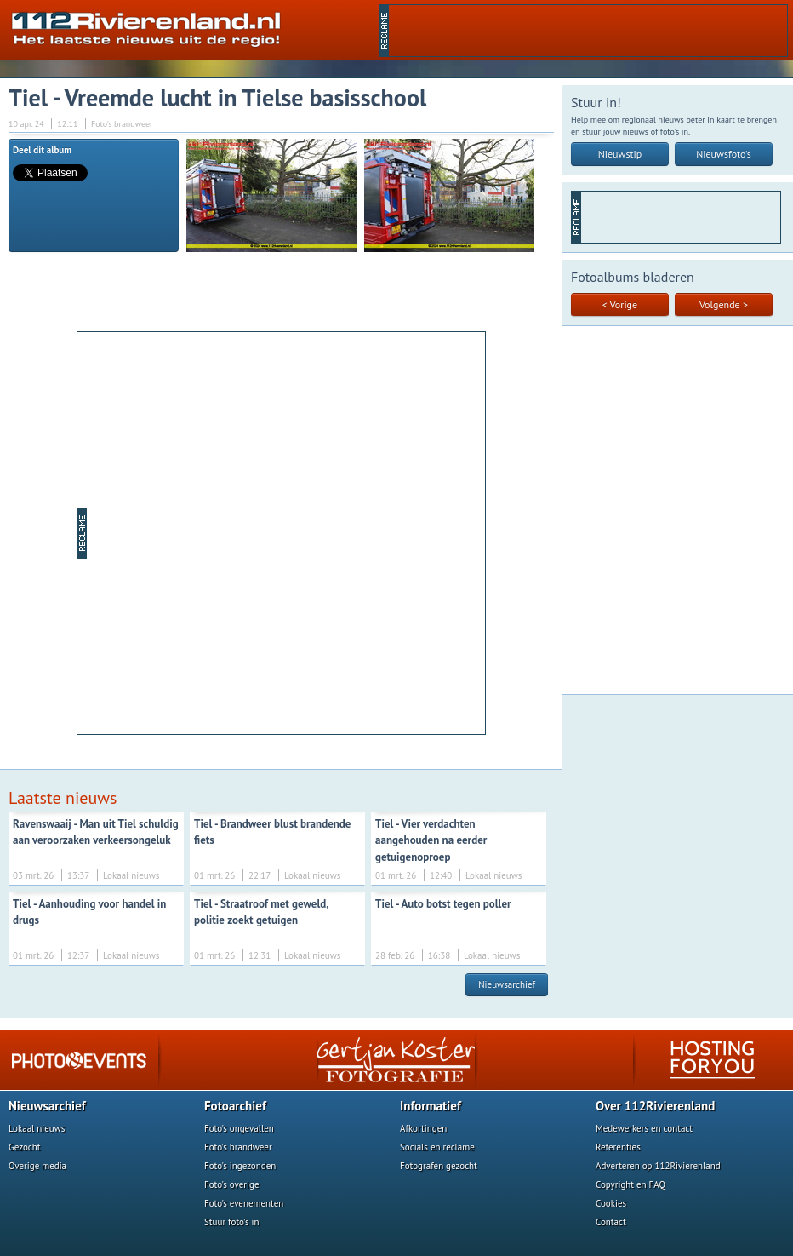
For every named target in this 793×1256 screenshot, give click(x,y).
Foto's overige (232, 1184)
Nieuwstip (620, 153)
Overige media (37, 1166)
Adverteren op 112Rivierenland (658, 1166)
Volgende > (723, 304)
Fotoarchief (235, 1106)
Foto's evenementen (243, 1203)
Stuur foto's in (232, 1222)
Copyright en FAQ (630, 1184)
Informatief (430, 1106)
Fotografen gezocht (438, 1166)
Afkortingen (423, 1128)
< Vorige (619, 304)
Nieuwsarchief (506, 984)
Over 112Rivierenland (655, 1106)
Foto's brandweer (238, 1147)
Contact (611, 1222)
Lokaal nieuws (37, 1128)
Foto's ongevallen (239, 1128)
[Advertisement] (199, 531)
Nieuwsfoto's (723, 153)
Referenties (618, 1147)
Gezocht (25, 1147)
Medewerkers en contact (644, 1128)
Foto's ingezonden (240, 1166)
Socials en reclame (437, 1147)
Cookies (611, 1203)
